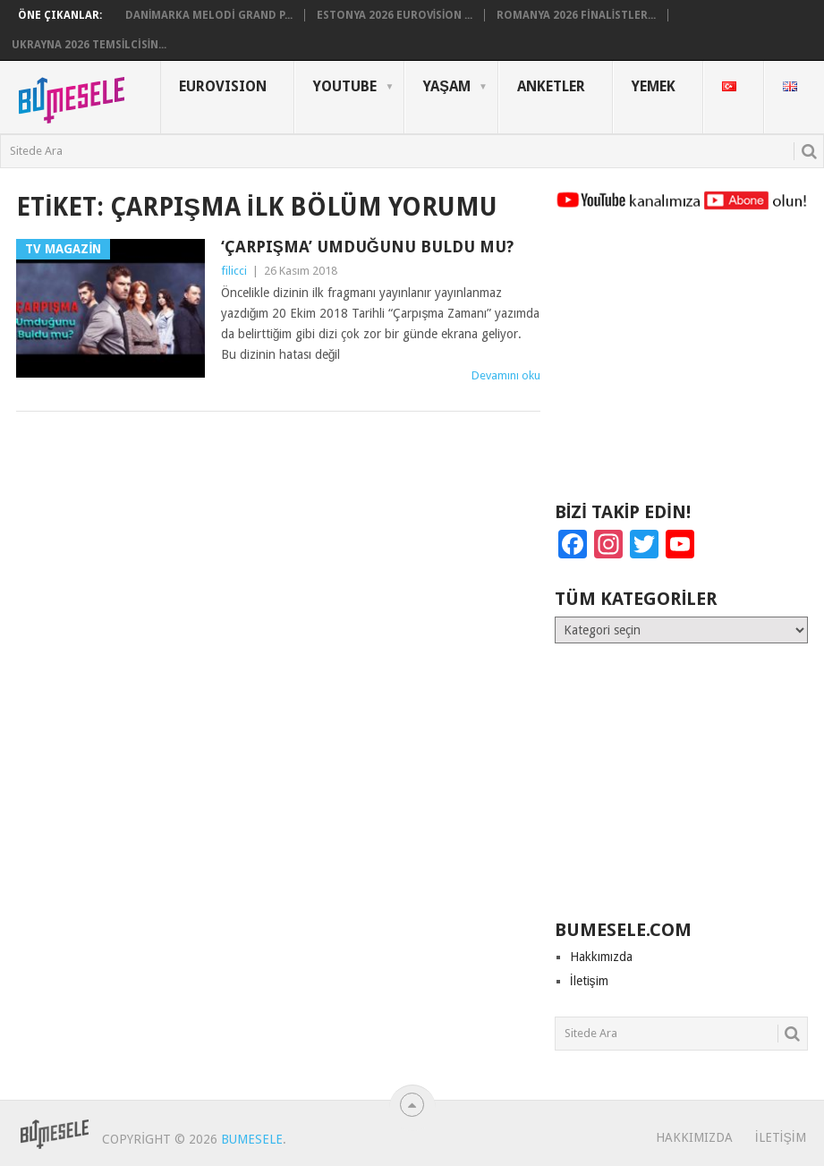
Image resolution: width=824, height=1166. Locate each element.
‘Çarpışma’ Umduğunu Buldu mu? (367, 246)
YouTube (345, 86)
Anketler (551, 86)
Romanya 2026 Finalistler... (576, 15)
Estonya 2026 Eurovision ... (395, 15)
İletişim (589, 981)
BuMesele (252, 1139)
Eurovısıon (223, 86)
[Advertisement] (681, 364)
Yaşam (447, 86)
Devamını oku (505, 375)
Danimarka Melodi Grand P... (209, 15)
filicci (234, 270)
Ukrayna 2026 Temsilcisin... (89, 44)
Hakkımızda (601, 956)
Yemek (653, 86)
